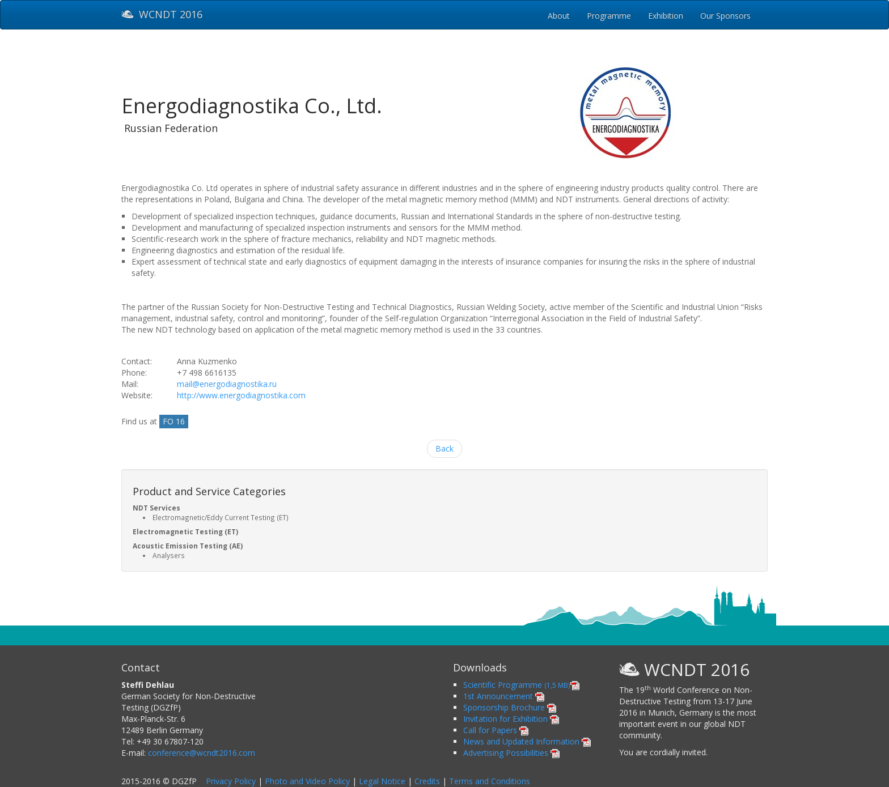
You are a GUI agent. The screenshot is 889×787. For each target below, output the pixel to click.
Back (444, 448)
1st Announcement (503, 696)
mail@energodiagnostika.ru (227, 383)
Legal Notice (382, 781)
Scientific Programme (521, 684)
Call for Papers (495, 730)
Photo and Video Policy (307, 781)
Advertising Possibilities (511, 752)
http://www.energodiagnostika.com (241, 395)
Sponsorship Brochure (509, 707)
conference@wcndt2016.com (201, 752)
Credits (427, 781)
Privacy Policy (231, 781)
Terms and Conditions (489, 781)
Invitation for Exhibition (511, 718)
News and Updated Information (527, 741)
